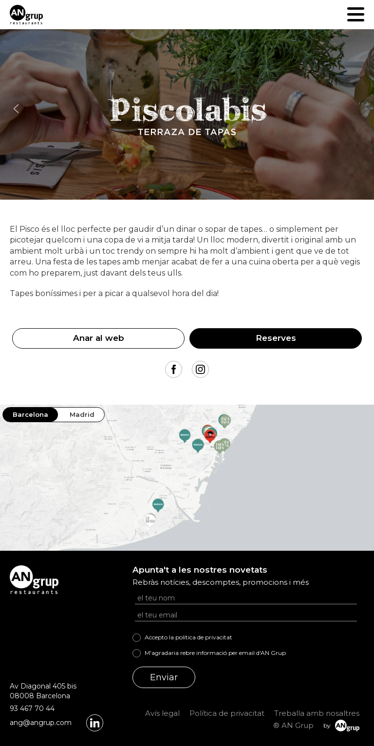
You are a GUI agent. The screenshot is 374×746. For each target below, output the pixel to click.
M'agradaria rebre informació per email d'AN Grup (215, 652)
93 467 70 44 (32, 708)
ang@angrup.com (41, 722)
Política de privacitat (226, 713)
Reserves (276, 338)
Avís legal (162, 713)
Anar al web (98, 338)
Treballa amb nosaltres (316, 713)
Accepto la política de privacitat (188, 637)
